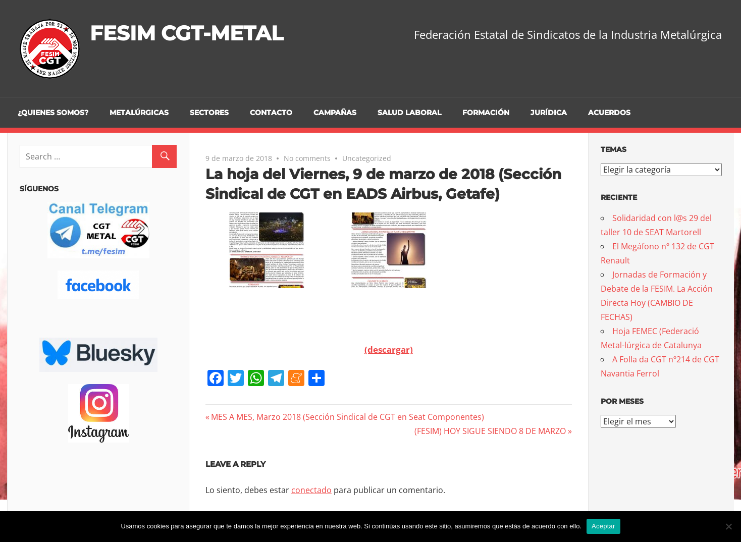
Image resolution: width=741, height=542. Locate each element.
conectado (311, 490)
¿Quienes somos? (53, 112)
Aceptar (603, 526)
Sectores (209, 112)
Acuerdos (609, 112)
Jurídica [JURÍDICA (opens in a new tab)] (549, 112)
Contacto (271, 112)
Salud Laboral (409, 112)
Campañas (334, 112)
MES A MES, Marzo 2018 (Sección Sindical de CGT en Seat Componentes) (347, 416)
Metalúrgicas (139, 112)
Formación (485, 112)
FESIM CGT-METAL (186, 33)
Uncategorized (366, 158)
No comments (307, 158)
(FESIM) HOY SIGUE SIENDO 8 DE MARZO (490, 431)
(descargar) (388, 349)
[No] (728, 526)
